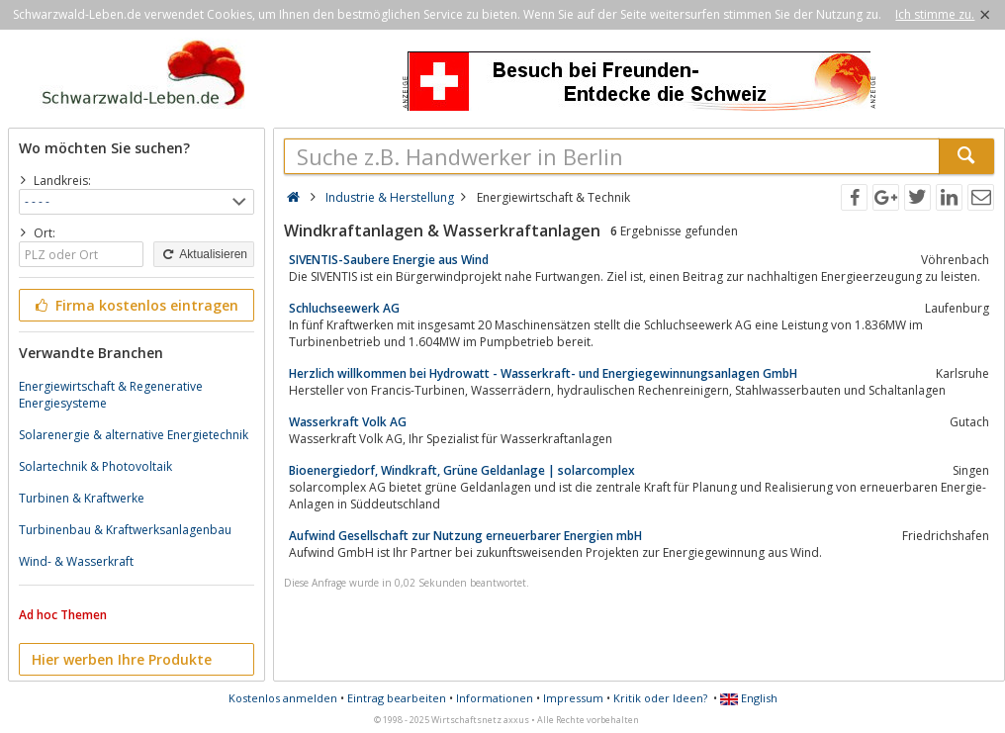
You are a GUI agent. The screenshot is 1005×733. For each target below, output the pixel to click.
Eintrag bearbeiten (396, 697)
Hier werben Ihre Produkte (122, 659)
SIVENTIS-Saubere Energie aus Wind (389, 259)
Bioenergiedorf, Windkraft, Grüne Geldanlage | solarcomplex (462, 470)
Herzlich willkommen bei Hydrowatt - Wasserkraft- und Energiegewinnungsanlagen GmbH (543, 373)
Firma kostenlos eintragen (135, 305)
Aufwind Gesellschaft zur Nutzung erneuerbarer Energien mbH (465, 535)
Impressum (573, 697)
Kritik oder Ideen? (660, 697)
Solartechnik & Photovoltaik (95, 466)
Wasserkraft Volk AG (348, 421)
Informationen (494, 697)
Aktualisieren (203, 254)
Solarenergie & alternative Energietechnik (133, 434)
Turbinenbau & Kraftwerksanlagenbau (125, 529)
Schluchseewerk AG (344, 308)
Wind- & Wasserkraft (76, 561)
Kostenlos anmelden (282, 697)
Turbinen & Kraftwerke (81, 498)
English (748, 697)
